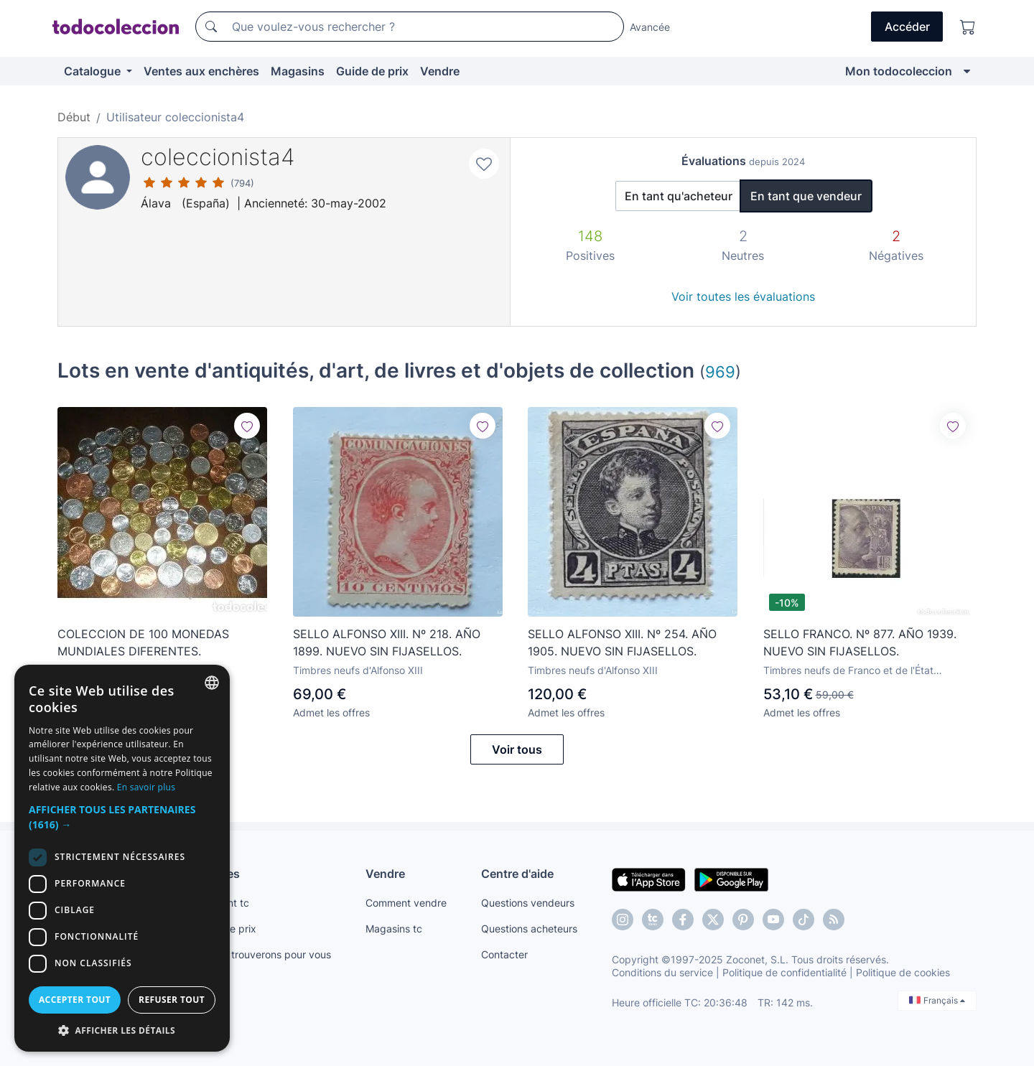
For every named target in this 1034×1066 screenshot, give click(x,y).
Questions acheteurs (529, 928)
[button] (122, 817)
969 (720, 371)
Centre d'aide (517, 873)
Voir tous (517, 749)
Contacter (504, 954)
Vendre (440, 71)
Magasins (298, 71)
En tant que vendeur (806, 196)
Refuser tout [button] (172, 999)
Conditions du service (662, 972)
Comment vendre (406, 903)
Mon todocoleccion (898, 71)
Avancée (650, 27)
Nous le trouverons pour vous (262, 954)
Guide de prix (372, 71)
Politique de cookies (903, 972)
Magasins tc (393, 928)
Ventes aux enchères (201, 71)
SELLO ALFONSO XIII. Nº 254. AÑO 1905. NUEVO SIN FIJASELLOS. (622, 642)
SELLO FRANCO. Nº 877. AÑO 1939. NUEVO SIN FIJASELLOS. (859, 642)
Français (937, 1000)
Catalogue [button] (94, 71)
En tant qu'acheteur (678, 196)
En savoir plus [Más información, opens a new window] (146, 787)
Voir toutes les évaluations (743, 296)
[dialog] (122, 858)
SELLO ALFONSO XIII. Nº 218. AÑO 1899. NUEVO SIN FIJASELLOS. (386, 642)
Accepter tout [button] (75, 999)
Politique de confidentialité (784, 972)
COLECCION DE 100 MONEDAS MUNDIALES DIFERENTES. (143, 642)
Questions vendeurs (527, 903)
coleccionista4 (218, 157)
